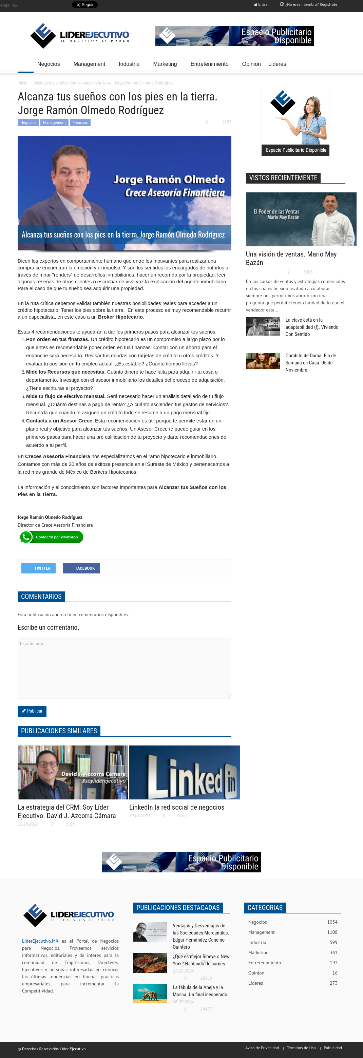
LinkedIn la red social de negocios (177, 807)
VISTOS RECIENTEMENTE (283, 178)
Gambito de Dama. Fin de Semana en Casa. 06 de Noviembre (311, 363)
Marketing (166, 67)
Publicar (34, 711)
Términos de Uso (301, 1047)
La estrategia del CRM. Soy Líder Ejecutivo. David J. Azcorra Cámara (67, 811)
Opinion (251, 64)
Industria (130, 67)
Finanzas (80, 122)
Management (90, 67)
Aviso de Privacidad (262, 1047)
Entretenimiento (210, 67)
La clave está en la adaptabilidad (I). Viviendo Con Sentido (312, 327)
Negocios (50, 67)
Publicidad (333, 1047)
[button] (338, 63)
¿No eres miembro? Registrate (308, 4)
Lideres (278, 67)
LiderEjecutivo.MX (40, 941)
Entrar (261, 4)
